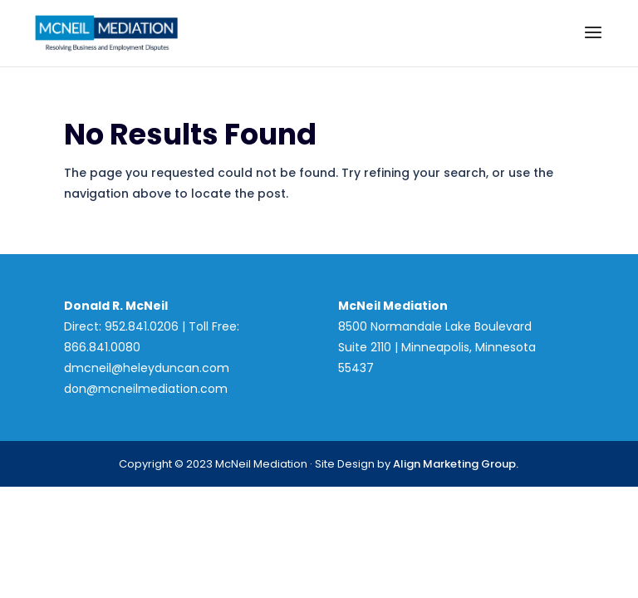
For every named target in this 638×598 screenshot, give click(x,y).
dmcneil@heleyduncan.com (146, 368)
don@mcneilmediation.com (146, 388)
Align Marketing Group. (455, 464)
